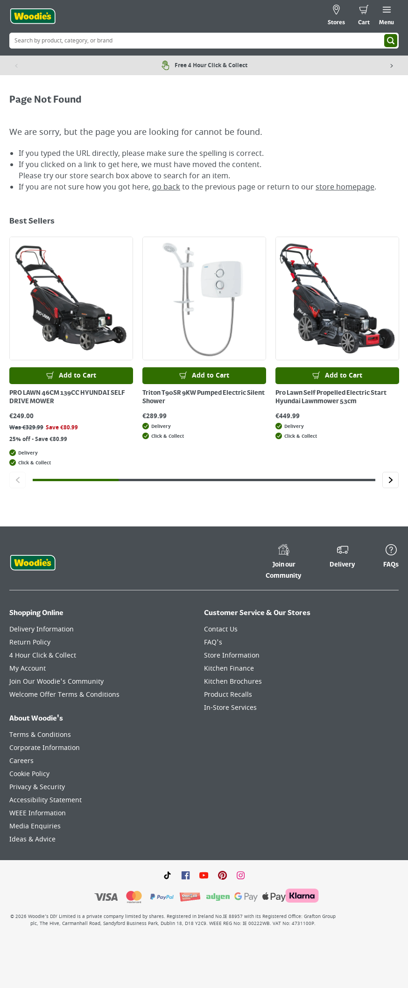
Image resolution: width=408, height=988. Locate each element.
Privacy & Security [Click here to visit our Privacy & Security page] (37, 787)
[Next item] (392, 65)
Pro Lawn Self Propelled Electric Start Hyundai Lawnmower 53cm (331, 397)
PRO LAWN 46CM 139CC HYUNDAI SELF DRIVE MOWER (67, 397)
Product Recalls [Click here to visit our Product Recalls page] (228, 695)
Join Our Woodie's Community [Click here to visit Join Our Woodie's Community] (56, 682)
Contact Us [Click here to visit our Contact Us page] (221, 629)
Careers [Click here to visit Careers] (21, 761)
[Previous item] (16, 65)
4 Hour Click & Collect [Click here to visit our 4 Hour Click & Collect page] (42, 655)
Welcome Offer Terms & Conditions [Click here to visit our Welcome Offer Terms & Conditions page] (64, 695)
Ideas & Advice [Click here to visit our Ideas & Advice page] (32, 839)
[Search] (391, 41)
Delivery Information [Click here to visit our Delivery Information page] (41, 629)
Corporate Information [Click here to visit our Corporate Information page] (44, 748)
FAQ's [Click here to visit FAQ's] (213, 642)
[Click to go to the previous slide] (17, 480)
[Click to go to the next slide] (390, 480)
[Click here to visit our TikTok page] (167, 875)
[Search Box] (204, 41)
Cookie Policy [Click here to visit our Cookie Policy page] (29, 774)
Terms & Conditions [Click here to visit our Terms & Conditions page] (40, 735)
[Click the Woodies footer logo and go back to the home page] (32, 563)
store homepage (345, 187)
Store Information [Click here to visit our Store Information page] (232, 655)
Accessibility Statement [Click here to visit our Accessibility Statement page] (45, 800)
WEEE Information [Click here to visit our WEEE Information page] (37, 813)
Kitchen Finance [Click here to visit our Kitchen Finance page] (229, 668)
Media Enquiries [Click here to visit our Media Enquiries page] (35, 826)
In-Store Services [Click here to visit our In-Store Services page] (230, 708)
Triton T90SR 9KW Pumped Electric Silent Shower (203, 397)
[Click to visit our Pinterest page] (222, 875)
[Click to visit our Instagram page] (240, 875)
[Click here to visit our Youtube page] (203, 875)
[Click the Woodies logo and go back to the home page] (32, 16)
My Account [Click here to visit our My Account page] (27, 668)
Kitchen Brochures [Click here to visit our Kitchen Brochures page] (233, 682)
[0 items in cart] (363, 16)
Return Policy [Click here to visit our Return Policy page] (29, 642)
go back (166, 187)
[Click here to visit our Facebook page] (185, 875)
